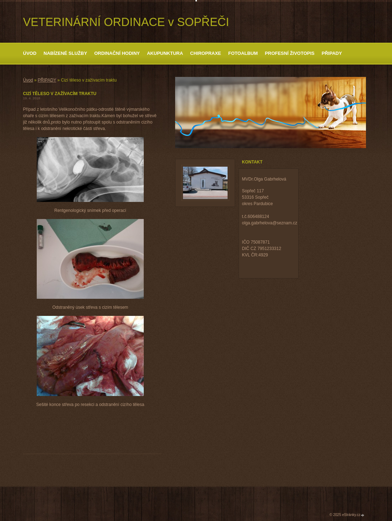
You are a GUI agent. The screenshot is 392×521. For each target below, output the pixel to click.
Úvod (30, 53)
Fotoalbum (243, 53)
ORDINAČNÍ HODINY (117, 53)
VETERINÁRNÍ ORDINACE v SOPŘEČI (126, 22)
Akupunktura (165, 53)
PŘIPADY (332, 53)
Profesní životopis (290, 53)
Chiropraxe (205, 53)
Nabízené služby (65, 53)
